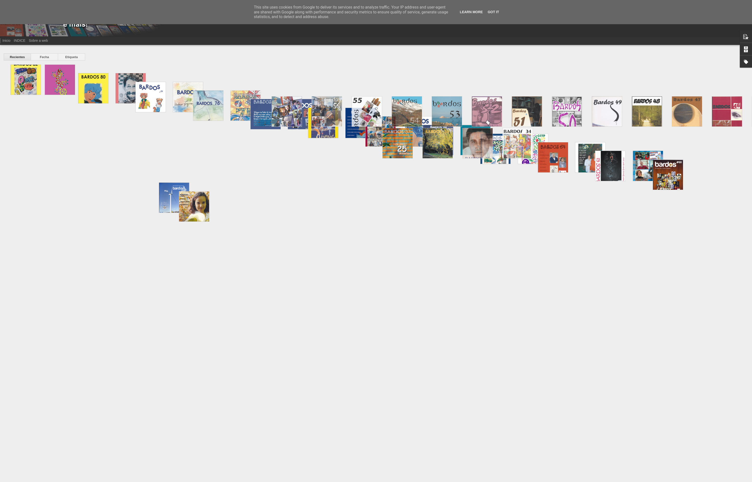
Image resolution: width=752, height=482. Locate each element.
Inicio (6, 40)
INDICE (19, 40)
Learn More (471, 12)
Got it (493, 12)
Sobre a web (38, 40)
